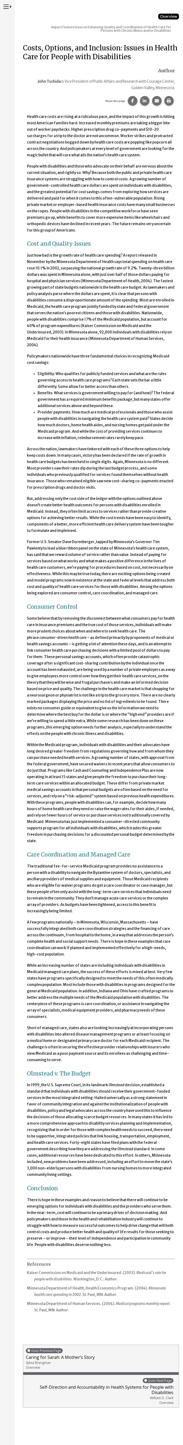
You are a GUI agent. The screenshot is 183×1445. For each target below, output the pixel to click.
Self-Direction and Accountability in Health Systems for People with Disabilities (99, 1391)
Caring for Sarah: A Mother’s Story (101, 1359)
